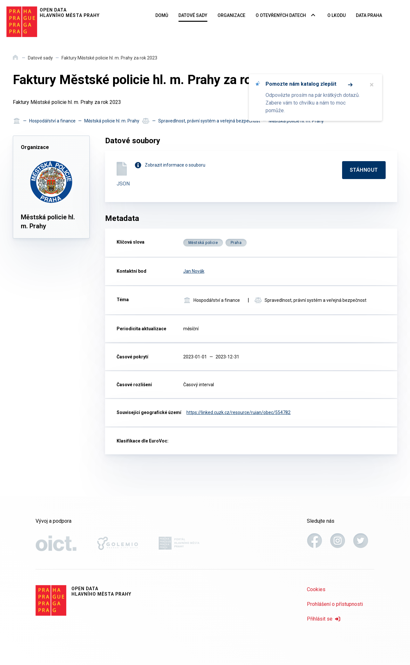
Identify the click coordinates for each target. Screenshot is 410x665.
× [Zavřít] (372, 85)
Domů (161, 15)
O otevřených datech (281, 15)
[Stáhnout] (364, 170)
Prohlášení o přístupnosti (335, 604)
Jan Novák (193, 271)
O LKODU (336, 15)
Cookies (316, 589)
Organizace (231, 15)
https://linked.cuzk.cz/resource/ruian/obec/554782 (238, 412)
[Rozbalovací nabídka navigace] (313, 15)
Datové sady (192, 15)
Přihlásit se (323, 619)
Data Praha (369, 15)
